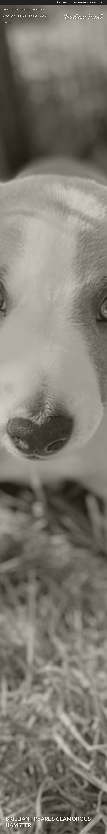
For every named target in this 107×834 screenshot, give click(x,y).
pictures (25, 9)
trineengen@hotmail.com (86, 2)
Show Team (9, 16)
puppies (33, 16)
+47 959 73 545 (65, 2)
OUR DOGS (38, 9)
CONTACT (7, 22)
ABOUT (44, 16)
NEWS (15, 9)
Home (6, 9)
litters (22, 16)
